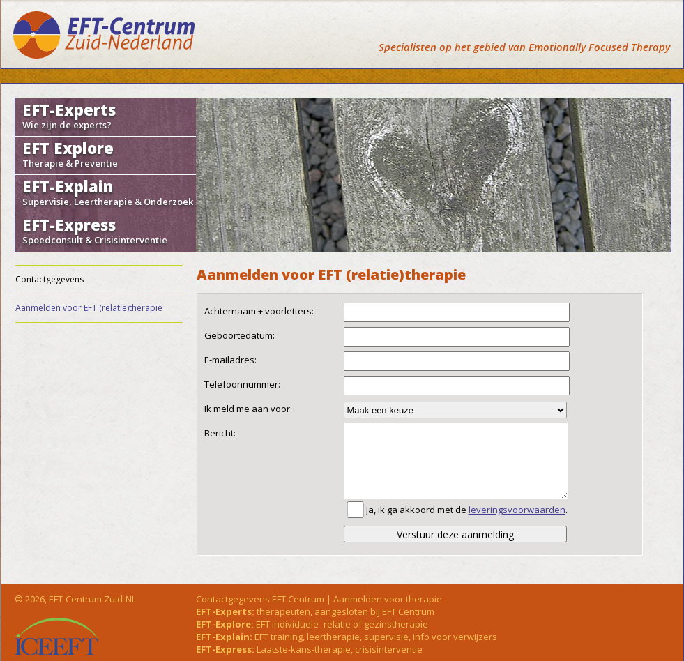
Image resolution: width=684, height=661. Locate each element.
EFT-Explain (107, 192)
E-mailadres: (230, 360)
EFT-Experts (105, 115)
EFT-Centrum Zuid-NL (92, 599)
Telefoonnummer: (242, 384)
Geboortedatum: (239, 335)
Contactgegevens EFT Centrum (260, 599)
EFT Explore (105, 153)
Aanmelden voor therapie (387, 599)
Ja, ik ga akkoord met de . (467, 509)
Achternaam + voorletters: (259, 311)
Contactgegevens (49, 279)
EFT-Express (105, 230)
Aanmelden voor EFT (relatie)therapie (88, 308)
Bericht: (220, 433)
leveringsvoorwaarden (517, 509)
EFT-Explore (223, 624)
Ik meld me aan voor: (248, 408)
